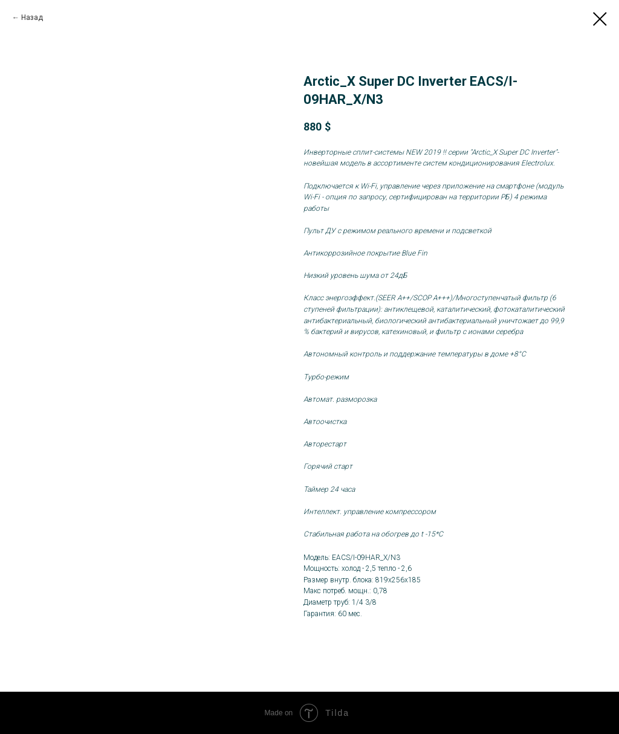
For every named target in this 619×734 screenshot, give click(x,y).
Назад (32, 17)
